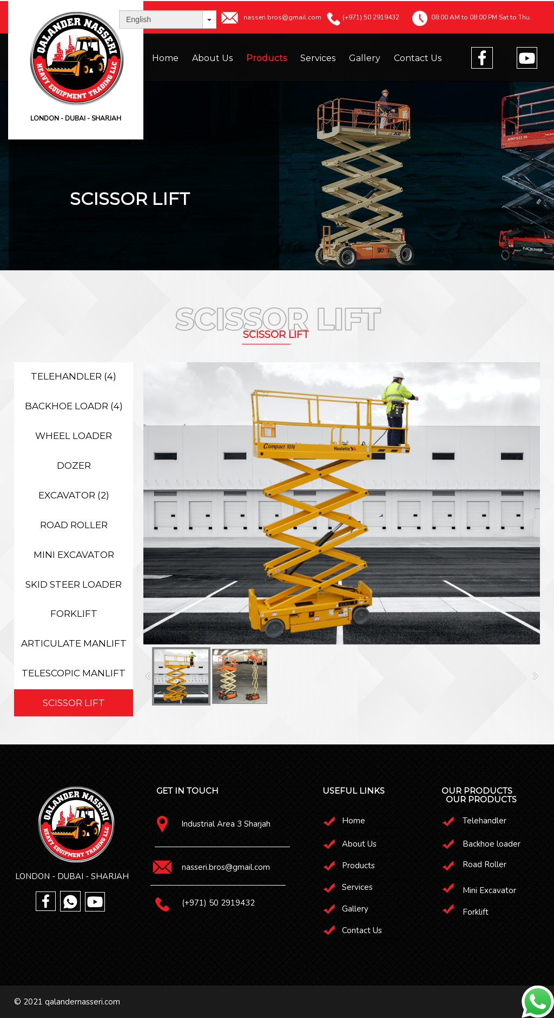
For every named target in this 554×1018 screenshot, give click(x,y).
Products (266, 58)
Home (165, 58)
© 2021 (29, 1001)
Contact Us (417, 58)
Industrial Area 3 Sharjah (226, 824)
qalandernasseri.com (82, 1001)
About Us (212, 58)
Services (317, 58)
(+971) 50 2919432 (218, 902)
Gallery (364, 58)
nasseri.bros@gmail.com (226, 867)
